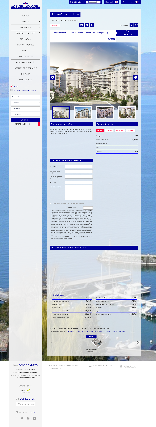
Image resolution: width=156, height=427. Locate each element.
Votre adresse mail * (55, 172)
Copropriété (119, 130)
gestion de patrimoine (26, 68)
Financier (130, 130)
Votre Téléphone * (56, 177)
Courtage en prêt (25, 57)
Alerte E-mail (25, 80)
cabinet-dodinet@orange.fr (28, 372)
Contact (25, 74)
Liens (72, 423)
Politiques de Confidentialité (81, 236)
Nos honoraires (66, 423)
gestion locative (25, 45)
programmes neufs (28, 33)
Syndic (25, 51)
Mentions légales (58, 423)
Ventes (31, 21)
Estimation (25, 39)
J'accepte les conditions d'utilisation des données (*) (69, 203)
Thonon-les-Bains (61, 20)
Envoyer (88, 208)
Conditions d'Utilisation (56, 238)
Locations (30, 27)
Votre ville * (54, 182)
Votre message (55, 187)
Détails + (109, 130)
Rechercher (25, 120)
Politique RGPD (56, 424)
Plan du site (50, 423)
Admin (75, 423)
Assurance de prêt (25, 62)
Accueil (25, 16)
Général (99, 130)
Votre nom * (54, 166)
